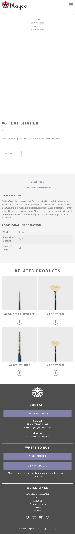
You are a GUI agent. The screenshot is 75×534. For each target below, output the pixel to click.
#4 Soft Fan (55, 314)
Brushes (37, 26)
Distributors (37, 456)
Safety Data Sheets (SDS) (37, 494)
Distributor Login (37, 504)
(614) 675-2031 (41, 424)
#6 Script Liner (19, 365)
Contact (37, 498)
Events (37, 511)
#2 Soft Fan (55, 365)
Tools (37, 20)
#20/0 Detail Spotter (19, 314)
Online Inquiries (37, 414)
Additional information (37, 188)
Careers (37, 507)
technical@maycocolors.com (37, 428)
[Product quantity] (17, 154)
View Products (37, 466)
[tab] (37, 182)
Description (37, 182)
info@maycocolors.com (37, 436)
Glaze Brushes (37, 29)
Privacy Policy (51, 529)
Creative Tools (37, 23)
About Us (37, 501)
